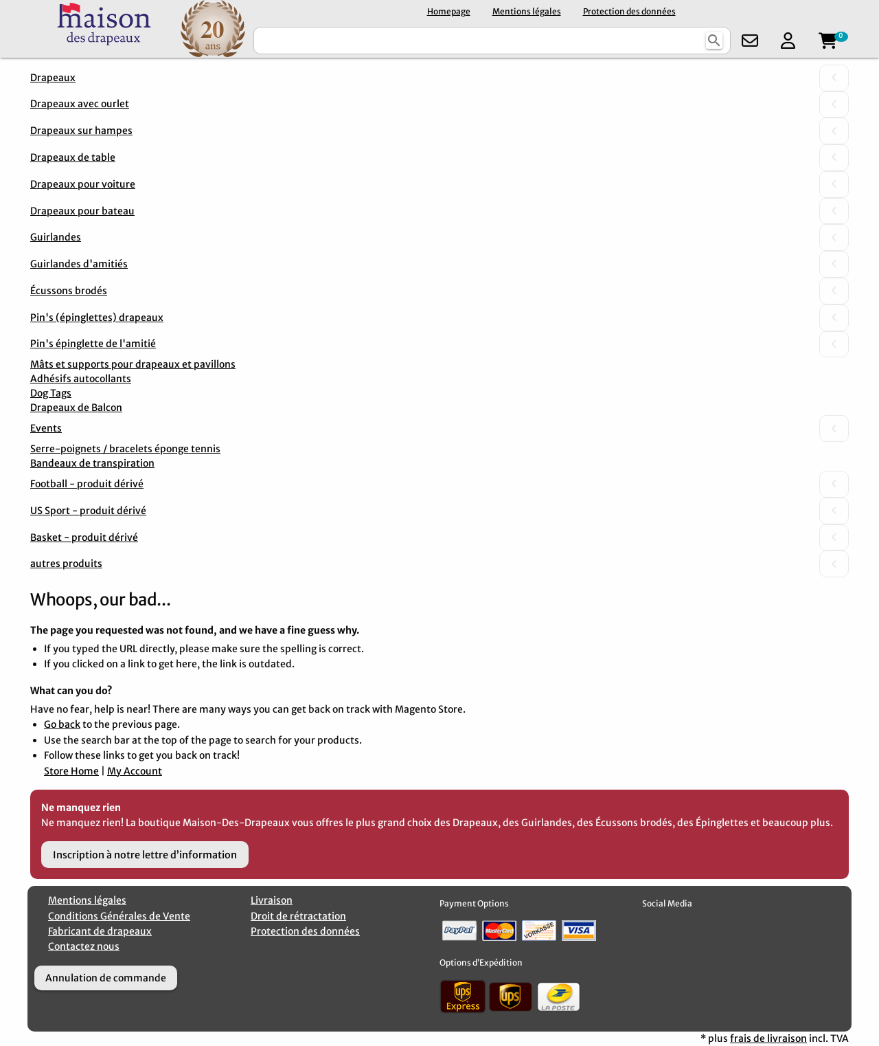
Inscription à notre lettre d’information (145, 855)
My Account (134, 771)
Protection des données (629, 11)
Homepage (448, 11)
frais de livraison (768, 1038)
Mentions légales (526, 11)
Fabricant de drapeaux (100, 931)
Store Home (71, 771)
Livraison (272, 900)
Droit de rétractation (298, 916)
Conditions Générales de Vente (119, 916)
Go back (62, 724)
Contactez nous (83, 946)
